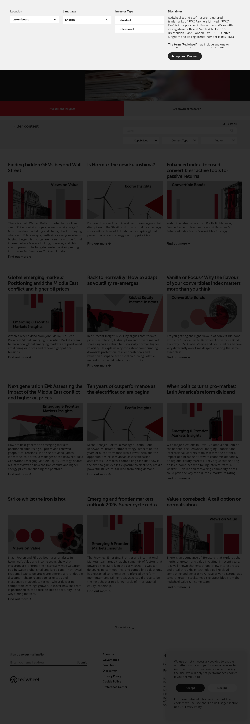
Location (16, 11)
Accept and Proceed (184, 56)
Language (69, 11)
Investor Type (124, 11)
